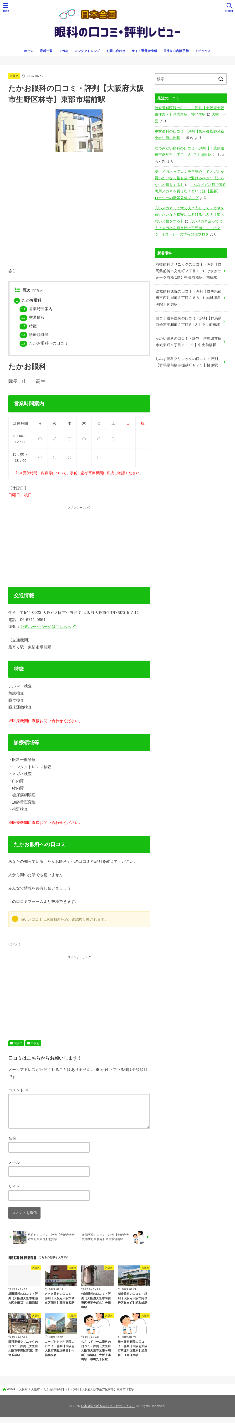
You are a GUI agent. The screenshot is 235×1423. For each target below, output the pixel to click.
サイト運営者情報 (144, 51)
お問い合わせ (115, 51)
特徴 (28, 326)
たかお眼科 (27, 300)
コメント (18, 1090)
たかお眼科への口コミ (44, 343)
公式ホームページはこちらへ (45, 626)
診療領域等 (34, 335)
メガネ (63, 51)
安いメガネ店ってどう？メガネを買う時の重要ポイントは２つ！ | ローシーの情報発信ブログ (189, 227)
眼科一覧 (46, 51)
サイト (14, 1192)
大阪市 (14, 75)
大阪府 (35, 1043)
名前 (12, 1144)
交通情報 (32, 317)
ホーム (29, 51)
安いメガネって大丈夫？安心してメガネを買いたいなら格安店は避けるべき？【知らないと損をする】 (189, 178)
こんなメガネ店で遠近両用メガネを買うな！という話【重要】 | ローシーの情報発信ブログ (190, 191)
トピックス (203, 51)
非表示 (37, 290)
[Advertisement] (95, 543)
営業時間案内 (36, 309)
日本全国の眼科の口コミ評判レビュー (108, 1411)
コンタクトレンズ (87, 51)
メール (14, 1168)
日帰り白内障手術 (176, 51)
